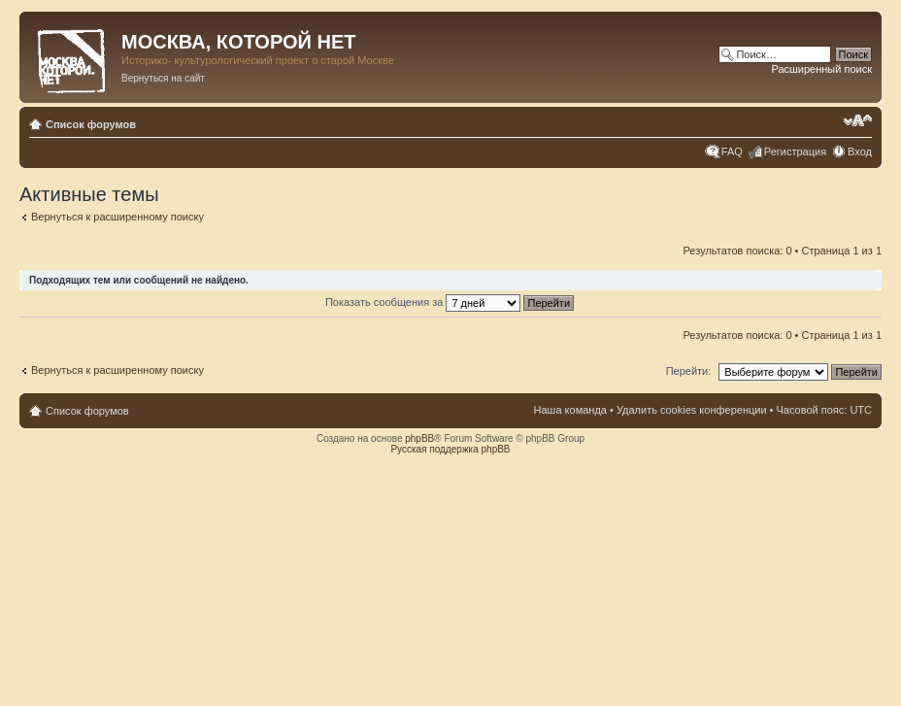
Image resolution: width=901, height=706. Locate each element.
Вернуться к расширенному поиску (117, 216)
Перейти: (689, 371)
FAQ (732, 151)
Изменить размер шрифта (858, 120)
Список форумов (91, 124)
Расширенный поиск (821, 69)
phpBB (419, 438)
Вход (860, 151)
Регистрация (795, 151)
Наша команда (570, 410)
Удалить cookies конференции (692, 410)
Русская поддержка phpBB (450, 449)
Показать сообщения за (449, 302)
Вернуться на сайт (163, 78)
